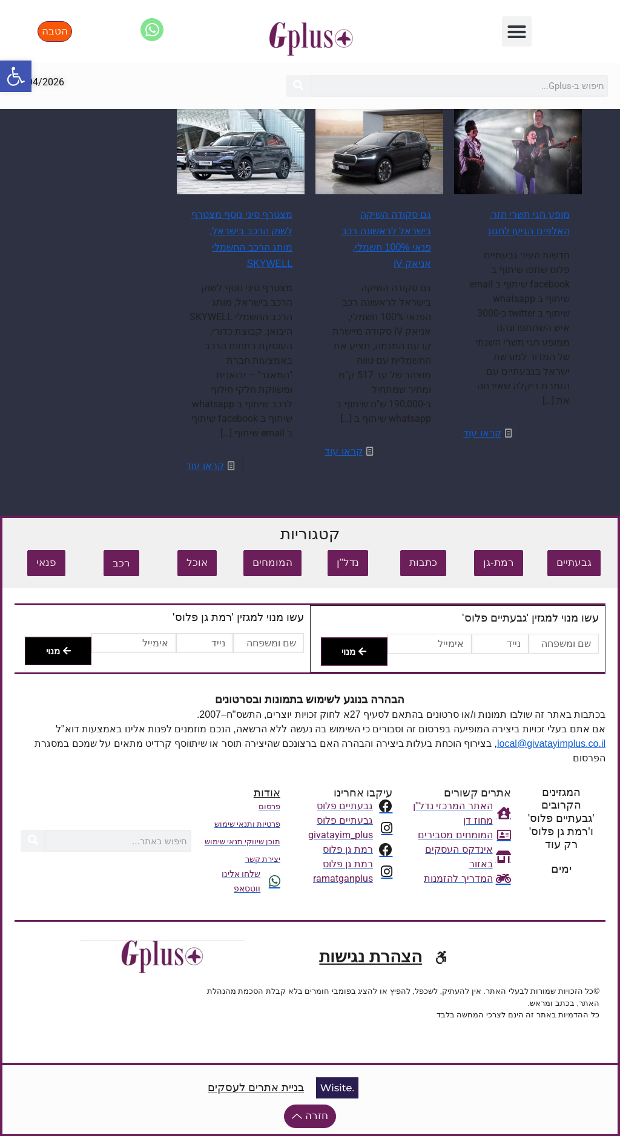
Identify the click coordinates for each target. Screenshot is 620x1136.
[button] (517, 31)
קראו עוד (482, 433)
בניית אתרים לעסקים (256, 1087)
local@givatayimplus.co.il (551, 743)
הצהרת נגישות (370, 956)
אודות (267, 793)
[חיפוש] (298, 86)
